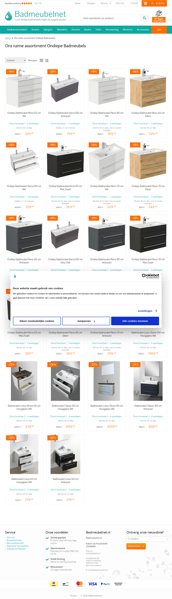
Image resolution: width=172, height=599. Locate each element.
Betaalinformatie (14, 540)
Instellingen (145, 310)
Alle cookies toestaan (135, 321)
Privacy (73, 595)
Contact (134, 3)
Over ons (120, 3)
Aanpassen (86, 321)
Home (77, 3)
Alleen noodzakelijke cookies (36, 321)
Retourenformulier (15, 543)
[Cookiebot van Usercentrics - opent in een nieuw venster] (144, 276)
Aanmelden (134, 546)
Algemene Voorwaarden (18, 546)
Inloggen (91, 3)
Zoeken (144, 18)
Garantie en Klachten (16, 548)
